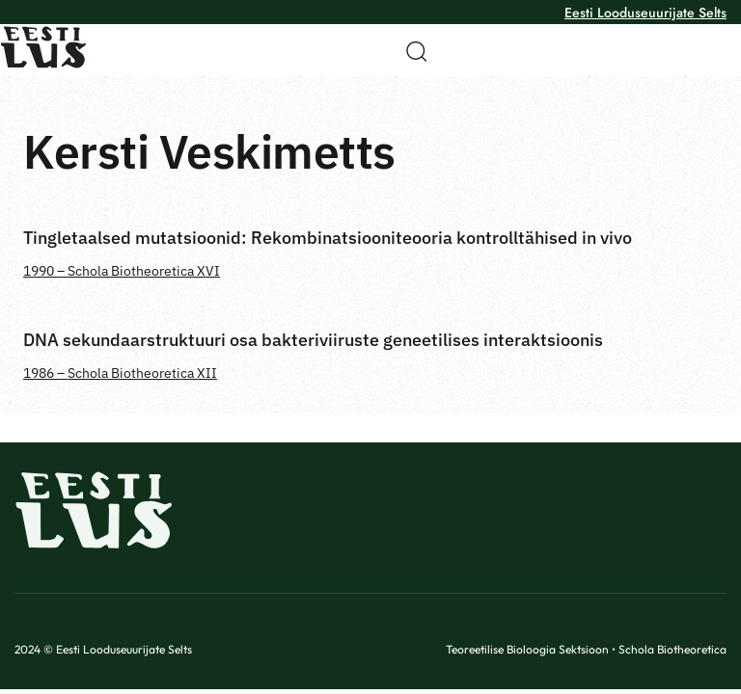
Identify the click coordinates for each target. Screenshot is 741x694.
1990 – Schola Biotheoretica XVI (121, 271)
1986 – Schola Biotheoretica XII (120, 373)
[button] (410, 51)
